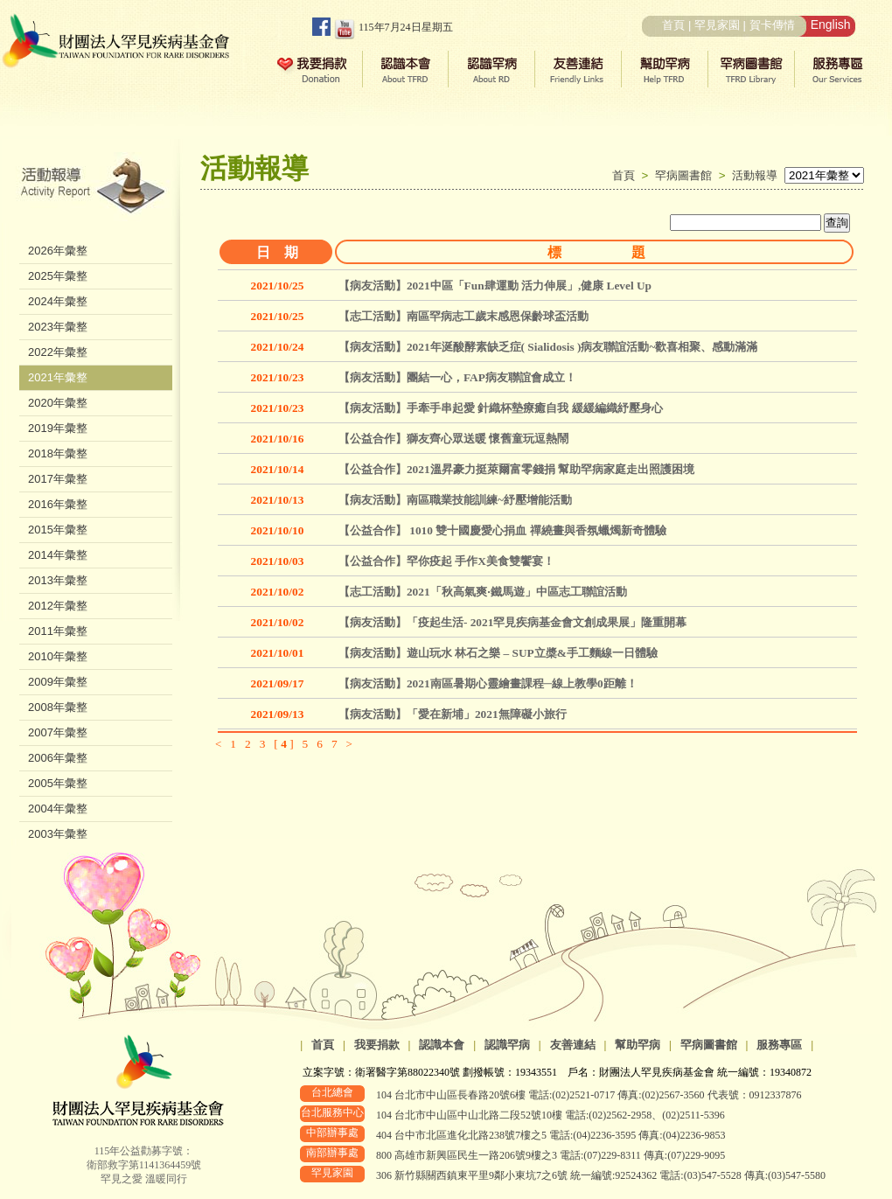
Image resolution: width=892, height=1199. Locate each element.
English (831, 24)
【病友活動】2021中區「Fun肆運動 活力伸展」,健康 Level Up (495, 285)
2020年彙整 (57, 402)
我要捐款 (377, 1044)
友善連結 (573, 1044)
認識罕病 (507, 1044)
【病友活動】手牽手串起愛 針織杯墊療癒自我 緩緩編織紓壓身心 (500, 408)
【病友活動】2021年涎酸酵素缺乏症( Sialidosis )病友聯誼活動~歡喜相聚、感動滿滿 (547, 346)
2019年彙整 (57, 428)
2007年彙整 (57, 732)
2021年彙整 (57, 377)
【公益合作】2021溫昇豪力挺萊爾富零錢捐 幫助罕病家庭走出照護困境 (516, 469)
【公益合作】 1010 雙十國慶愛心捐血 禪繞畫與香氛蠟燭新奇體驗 (502, 530)
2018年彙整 (57, 453)
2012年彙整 (57, 605)
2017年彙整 (57, 478)
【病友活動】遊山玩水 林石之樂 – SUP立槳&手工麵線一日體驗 (498, 652)
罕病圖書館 (687, 175)
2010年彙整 (57, 656)
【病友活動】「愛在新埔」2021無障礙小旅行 (452, 714)
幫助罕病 (637, 1044)
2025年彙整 (57, 275)
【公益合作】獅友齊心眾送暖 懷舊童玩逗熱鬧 (453, 438)
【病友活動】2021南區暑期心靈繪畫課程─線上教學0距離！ (488, 683)
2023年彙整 (57, 326)
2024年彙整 (57, 301)
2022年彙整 (57, 352)
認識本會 (441, 1044)
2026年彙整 (57, 250)
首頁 (673, 24)
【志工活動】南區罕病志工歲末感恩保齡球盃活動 (463, 316)
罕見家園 (717, 24)
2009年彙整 (57, 681)
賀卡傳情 (772, 24)
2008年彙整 (57, 707)
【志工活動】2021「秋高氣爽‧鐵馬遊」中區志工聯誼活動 (482, 591)
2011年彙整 (57, 631)
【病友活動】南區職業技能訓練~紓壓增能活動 (455, 499)
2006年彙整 (57, 757)
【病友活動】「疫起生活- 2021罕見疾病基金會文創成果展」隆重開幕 (512, 622)
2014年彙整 (57, 554)
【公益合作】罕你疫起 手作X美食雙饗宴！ (446, 561)
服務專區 (779, 1044)
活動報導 (754, 175)
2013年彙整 (57, 580)
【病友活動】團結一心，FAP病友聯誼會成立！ (457, 377)
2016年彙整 (57, 504)
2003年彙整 (57, 833)
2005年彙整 (57, 783)
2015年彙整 (57, 529)
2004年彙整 (57, 808)
